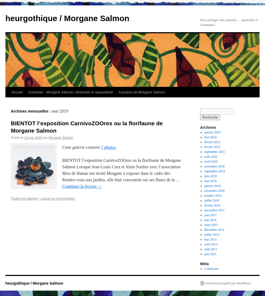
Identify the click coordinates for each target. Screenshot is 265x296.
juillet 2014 (211, 234)
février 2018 (212, 205)
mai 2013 (210, 239)
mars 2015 (211, 225)
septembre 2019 (214, 171)
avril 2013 (211, 244)
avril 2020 (211, 161)
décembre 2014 (214, 230)
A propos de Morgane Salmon (141, 92)
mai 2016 (210, 220)
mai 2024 (210, 137)
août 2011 (210, 249)
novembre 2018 (214, 191)
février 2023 (212, 142)
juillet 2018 (211, 200)
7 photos (108, 147)
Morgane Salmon (60, 138)
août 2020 (210, 157)
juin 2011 (210, 254)
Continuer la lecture (82, 186)
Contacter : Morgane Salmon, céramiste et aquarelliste (70, 92)
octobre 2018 (212, 196)
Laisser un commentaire (57, 198)
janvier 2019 (212, 186)
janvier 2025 (212, 132)
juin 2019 (210, 176)
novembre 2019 (214, 166)
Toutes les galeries (24, 198)
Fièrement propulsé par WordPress (228, 283)
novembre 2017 (214, 210)
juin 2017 (210, 215)
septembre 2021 (214, 152)
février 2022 (212, 147)
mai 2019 (210, 181)
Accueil (17, 92)
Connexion (211, 269)
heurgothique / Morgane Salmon (67, 18)
